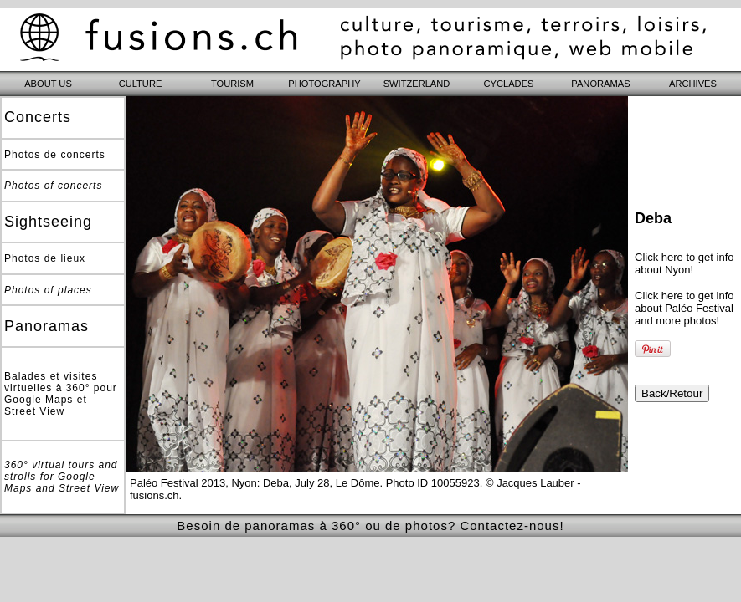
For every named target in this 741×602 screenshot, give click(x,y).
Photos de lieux (44, 258)
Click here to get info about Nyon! (684, 263)
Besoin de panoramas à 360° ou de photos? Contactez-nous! (370, 525)
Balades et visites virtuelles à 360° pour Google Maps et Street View (60, 393)
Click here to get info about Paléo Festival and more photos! (684, 308)
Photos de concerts (54, 155)
